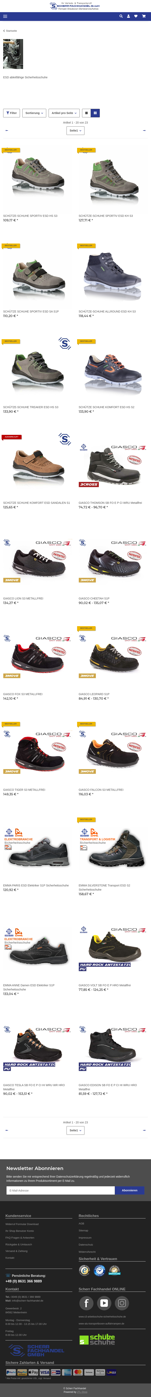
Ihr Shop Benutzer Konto (19, 1230)
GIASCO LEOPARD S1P (94, 694)
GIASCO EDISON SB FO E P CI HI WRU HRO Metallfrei (108, 1087)
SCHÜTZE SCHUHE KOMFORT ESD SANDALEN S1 (36, 502)
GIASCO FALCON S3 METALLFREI (101, 789)
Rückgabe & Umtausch (18, 1244)
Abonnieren (129, 1190)
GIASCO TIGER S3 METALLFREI (24, 789)
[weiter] (144, 130)
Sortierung (32, 113)
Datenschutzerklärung (69, 1176)
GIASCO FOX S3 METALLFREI (22, 694)
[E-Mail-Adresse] (60, 1190)
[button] (122, 16)
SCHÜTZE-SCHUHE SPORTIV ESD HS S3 (30, 215)
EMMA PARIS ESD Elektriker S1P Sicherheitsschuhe (36, 885)
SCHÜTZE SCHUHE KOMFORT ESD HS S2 (106, 407)
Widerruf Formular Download (21, 1224)
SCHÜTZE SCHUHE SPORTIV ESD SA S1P (31, 311)
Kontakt (9, 1257)
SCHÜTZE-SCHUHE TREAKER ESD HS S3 (30, 407)
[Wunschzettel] (136, 16)
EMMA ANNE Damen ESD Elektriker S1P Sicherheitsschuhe (28, 987)
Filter (11, 113)
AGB (81, 1223)
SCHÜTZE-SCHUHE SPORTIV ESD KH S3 (106, 215)
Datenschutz (86, 1244)
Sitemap (83, 1230)
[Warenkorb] (144, 16)
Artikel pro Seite (62, 113)
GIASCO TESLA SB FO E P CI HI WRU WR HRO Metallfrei (34, 1087)
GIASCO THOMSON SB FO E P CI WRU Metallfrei (110, 502)
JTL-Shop (82, 1392)
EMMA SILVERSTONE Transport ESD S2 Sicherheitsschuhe (104, 887)
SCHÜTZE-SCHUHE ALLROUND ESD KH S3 (107, 311)
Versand (47, 1378)
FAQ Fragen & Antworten (19, 1237)
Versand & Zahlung (16, 1251)
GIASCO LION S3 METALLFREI (23, 598)
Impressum (85, 1237)
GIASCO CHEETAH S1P (94, 598)
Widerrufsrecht (87, 1251)
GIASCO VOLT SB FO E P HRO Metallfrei (105, 985)
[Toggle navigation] (5, 16)
